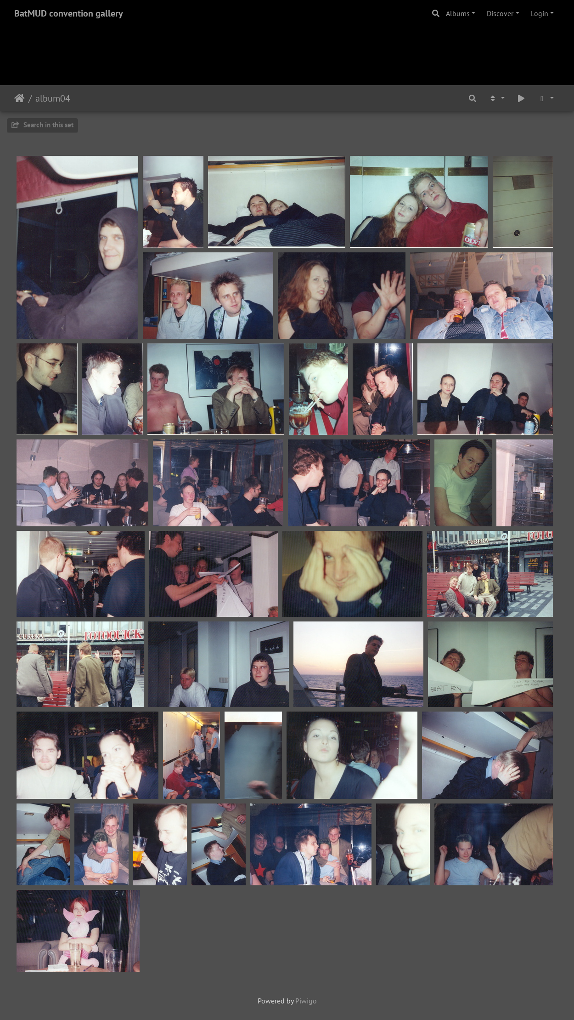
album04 (52, 98)
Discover (500, 13)
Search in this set (42, 124)
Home (19, 98)
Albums (458, 13)
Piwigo (306, 1000)
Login (539, 13)
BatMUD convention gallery (68, 13)
